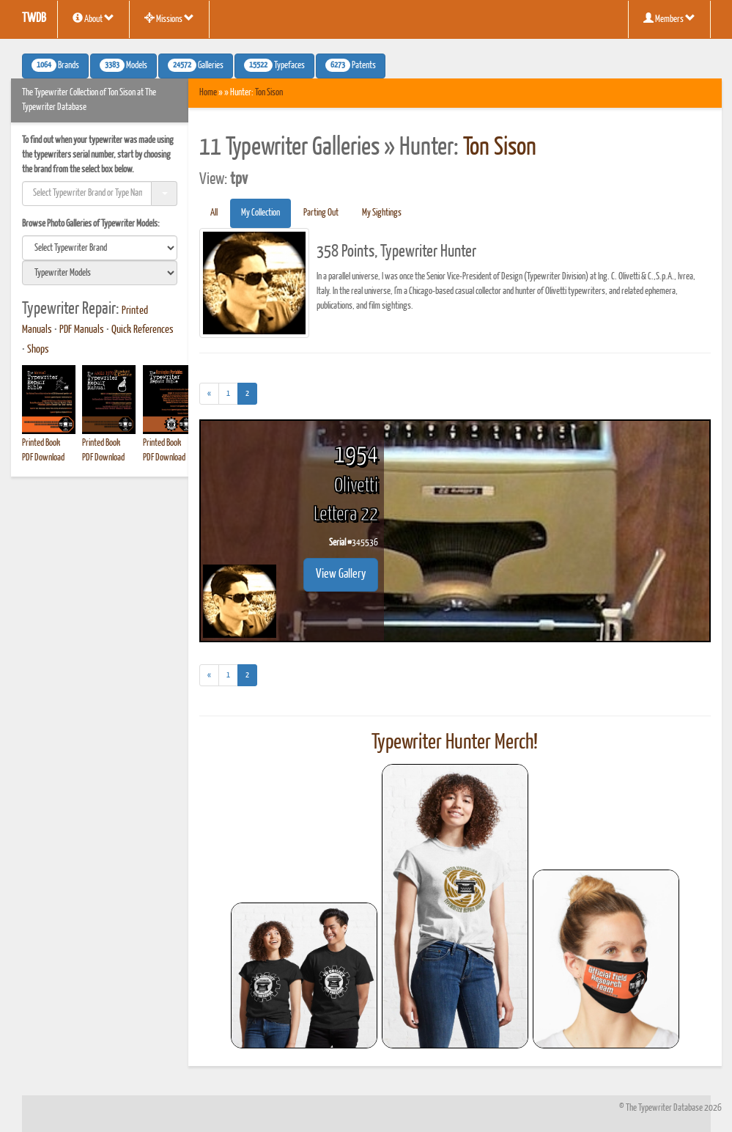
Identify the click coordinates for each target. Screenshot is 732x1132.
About (93, 18)
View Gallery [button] (341, 574)
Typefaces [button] (274, 65)
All (214, 213)
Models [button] (123, 65)
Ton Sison (269, 93)
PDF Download (43, 458)
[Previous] (209, 394)
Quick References (142, 330)
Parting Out (321, 213)
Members (669, 18)
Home (208, 93)
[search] (100, 247)
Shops (38, 350)
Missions (169, 18)
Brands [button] (55, 65)
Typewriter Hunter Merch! (454, 742)
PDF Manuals (81, 330)
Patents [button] (350, 65)
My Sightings (382, 213)
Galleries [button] (195, 65)
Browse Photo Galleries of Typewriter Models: (91, 224)
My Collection (260, 213)
